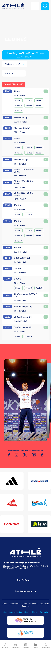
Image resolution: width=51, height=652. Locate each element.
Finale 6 (39, 105)
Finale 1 (18, 100)
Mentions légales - (32, 612)
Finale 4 (18, 105)
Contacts (44, 612)
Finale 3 (39, 100)
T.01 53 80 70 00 (10, 568)
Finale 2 (28, 100)
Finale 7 (18, 111)
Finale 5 (29, 105)
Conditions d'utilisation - (13, 612)
